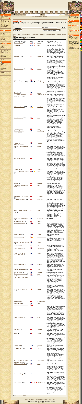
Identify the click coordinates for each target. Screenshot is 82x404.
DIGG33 (39, 221)
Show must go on (18, 317)
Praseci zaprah (18, 129)
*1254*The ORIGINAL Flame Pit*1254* (20, 254)
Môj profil (2, 33)
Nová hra (2, 17)
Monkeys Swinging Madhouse (19, 131)
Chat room (3, 56)
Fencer (39, 43)
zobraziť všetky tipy (73, 48)
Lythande (39, 272)
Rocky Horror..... (18, 248)
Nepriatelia (3, 39)
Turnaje (2, 20)
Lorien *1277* (17, 382)
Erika (38, 118)
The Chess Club (18, 158)
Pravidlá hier (3, 26)
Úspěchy (2, 59)
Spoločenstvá (4, 50)
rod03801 (40, 275)
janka (38, 185)
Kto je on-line (3, 51)
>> (25, 38)
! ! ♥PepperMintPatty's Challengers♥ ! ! (20, 95)
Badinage (40, 169)
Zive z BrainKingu (18, 374)
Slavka (39, 348)
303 (9, 18)
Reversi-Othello (18, 245)
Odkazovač (3, 35)
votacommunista (41, 237)
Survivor (16, 80)
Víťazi (1, 46)
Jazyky (2, 64)
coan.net (39, 143)
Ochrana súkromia (39, 399)
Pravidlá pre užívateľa (29, 399)
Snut (38, 269)
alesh (38, 274)
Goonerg (39, 69)
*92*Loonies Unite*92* (20, 364)
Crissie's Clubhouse (19, 223)
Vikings (39, 234)
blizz (38, 45)
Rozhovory (3, 65)
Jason (39, 146)
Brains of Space (18, 43)
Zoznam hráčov (4, 48)
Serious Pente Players (20, 269)
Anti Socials (17, 329)
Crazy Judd (40, 56)
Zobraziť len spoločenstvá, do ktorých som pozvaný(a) (46, 34)
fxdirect (39, 242)
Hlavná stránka (4, 16)
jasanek (39, 345)
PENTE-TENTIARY (19, 221)
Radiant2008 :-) (41, 94)
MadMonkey (40, 82)
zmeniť (75, 17)
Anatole (39, 374)
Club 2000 (17, 169)
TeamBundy (72, 47)
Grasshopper (40, 248)
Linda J (39, 303)
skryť (70, 36)
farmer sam (40, 199)
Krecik (39, 333)
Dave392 (39, 80)
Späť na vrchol (41, 402)
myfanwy (39, 264)
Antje (38, 171)
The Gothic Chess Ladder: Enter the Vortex (21, 361)
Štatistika (2, 57)
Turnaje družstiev (4, 21)
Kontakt (2, 70)
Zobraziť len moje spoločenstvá (21, 34)
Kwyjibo (16, 183)
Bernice (39, 253)
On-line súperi (4, 52)
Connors (39, 183)
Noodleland (17, 56)
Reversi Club (17, 345)
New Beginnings (18, 118)
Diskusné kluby (4, 54)
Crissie (39, 223)
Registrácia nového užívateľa (39, 16)
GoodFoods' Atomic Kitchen (21, 218)
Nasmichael (40, 360)
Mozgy (2, 63)
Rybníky (2, 24)
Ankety (2, 55)
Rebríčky (2, 47)
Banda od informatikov (20, 274)
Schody (2, 22)
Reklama (53, 399)
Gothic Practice (18, 272)
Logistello (40, 196)
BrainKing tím (47, 399)
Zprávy (2, 37)
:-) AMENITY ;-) (18, 348)
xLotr (15, 333)
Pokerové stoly (4, 25)
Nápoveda (3, 68)
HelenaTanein (41, 382)
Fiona (38, 364)
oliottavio (39, 289)
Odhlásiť (2, 74)
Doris (38, 210)
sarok (38, 245)
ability (39, 317)
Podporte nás (3, 67)
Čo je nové (3, 45)
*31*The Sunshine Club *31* (21, 171)
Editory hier (3, 27)
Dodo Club (17, 93)
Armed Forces (18, 301)
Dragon (39, 93)
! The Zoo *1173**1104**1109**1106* (21, 276)
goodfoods (40, 218)
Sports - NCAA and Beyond (21, 242)
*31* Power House (19, 107)
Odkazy (2, 72)
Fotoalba (2, 34)
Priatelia (2, 38)
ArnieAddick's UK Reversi (21, 196)
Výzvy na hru (3, 18)
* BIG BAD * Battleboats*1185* (19, 143)
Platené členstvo (4, 32)
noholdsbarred (41, 301)
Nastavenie (3, 41)
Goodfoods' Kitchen (19, 82)
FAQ (1, 69)
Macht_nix (40, 107)
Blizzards (16, 45)
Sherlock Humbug (19, 237)
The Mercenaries (18, 69)
